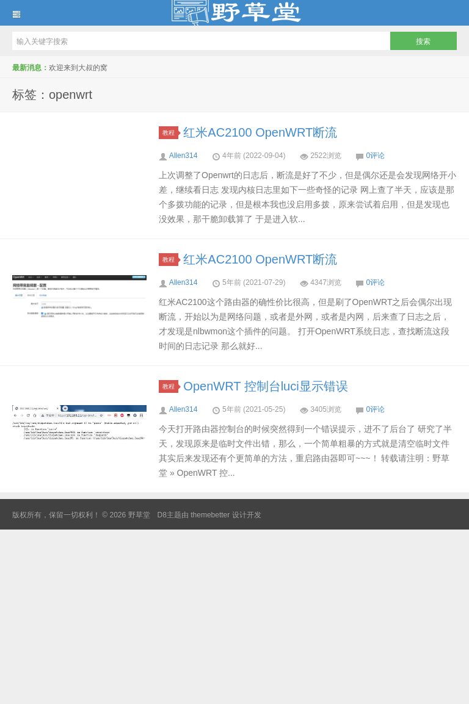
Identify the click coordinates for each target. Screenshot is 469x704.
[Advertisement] (234, 615)
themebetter (210, 515)
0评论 (375, 155)
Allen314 (183, 155)
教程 (170, 132)
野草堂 (234, 13)
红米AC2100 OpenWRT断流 (260, 132)
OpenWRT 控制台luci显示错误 (265, 386)
